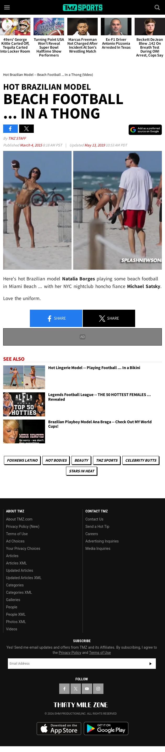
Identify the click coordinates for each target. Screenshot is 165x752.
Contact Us (94, 519)
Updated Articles (19, 570)
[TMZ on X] (75, 688)
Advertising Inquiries (102, 541)
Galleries (13, 600)
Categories (15, 585)
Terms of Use (17, 534)
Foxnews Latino (22, 460)
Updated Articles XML (23, 578)
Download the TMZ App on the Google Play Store (106, 728)
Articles (12, 556)
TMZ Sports (106, 460)
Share (56, 318)
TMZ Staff (17, 138)
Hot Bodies (56, 460)
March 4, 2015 (31, 145)
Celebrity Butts (140, 460)
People (11, 607)
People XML (16, 614)
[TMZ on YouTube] (87, 688)
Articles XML (16, 563)
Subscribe (150, 663)
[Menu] (7, 7)
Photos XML (16, 622)
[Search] (157, 7)
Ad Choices (15, 541)
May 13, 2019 (95, 145)
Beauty (81, 460)
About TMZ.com (19, 519)
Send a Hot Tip (97, 526)
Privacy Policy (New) (22, 526)
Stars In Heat (81, 470)
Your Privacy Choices (23, 548)
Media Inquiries (97, 548)
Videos (11, 629)
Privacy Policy (70, 653)
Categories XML (19, 592)
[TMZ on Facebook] (64, 688)
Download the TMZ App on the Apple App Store (59, 728)
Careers (91, 534)
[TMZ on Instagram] (98, 688)
